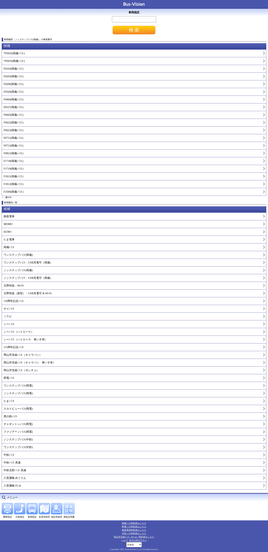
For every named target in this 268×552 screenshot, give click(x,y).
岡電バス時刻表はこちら (134, 526)
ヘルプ (124, 540)
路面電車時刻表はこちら (134, 530)
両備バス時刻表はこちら (134, 523)
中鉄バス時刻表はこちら (134, 533)
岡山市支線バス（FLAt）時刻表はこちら (134, 537)
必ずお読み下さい (138, 540)
